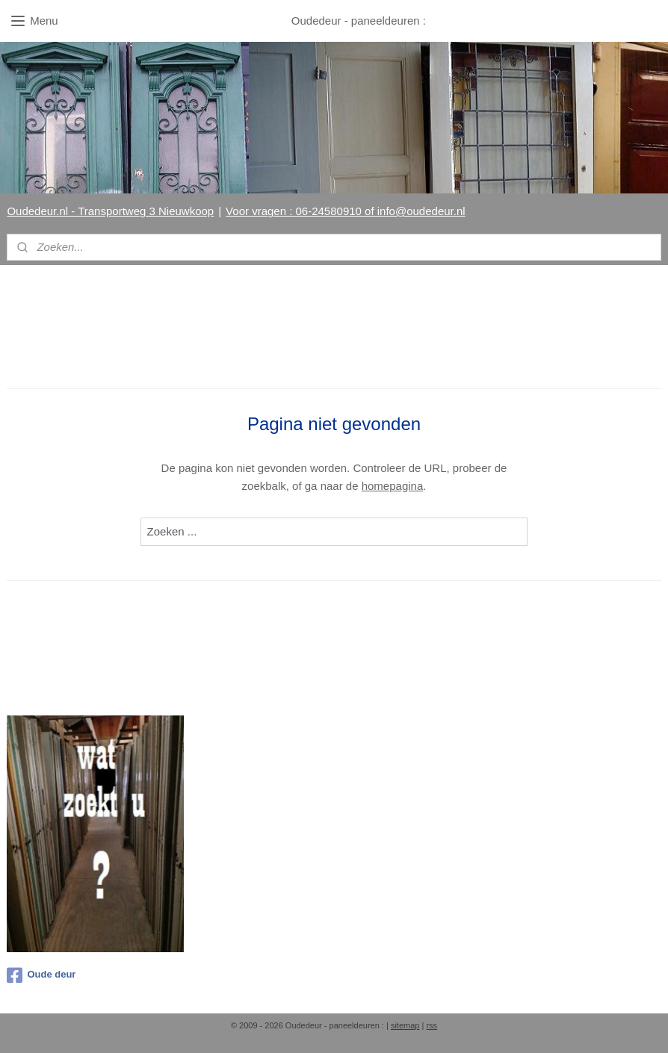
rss (431, 1025)
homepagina (393, 485)
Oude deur (41, 975)
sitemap (405, 1025)
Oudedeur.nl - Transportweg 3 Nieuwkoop (110, 211)
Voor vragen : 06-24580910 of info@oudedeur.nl (345, 211)
